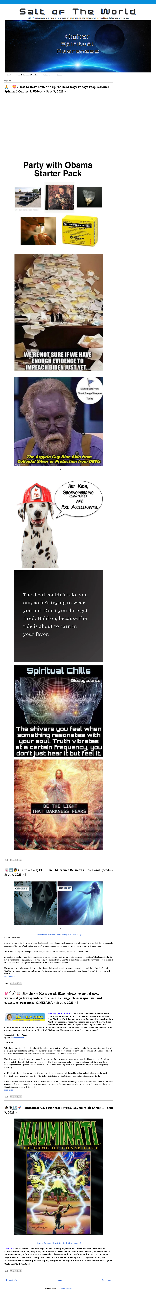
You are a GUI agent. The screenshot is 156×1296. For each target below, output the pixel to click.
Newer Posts (11, 1280)
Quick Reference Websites (27, 75)
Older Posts (106, 1280)
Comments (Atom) (65, 1289)
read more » (9, 977)
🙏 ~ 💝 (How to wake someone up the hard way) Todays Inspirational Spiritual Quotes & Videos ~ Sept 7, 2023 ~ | (56, 88)
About (59, 75)
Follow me (47, 75)
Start (9, 75)
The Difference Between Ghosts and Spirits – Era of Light (58, 935)
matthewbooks (18, 1038)
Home (59, 1280)
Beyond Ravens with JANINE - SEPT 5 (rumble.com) (59, 1243)
